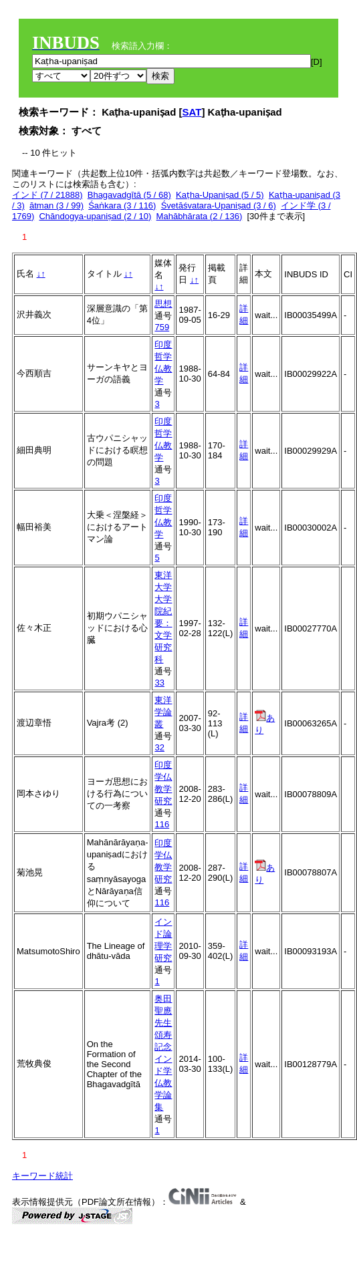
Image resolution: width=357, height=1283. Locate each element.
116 (161, 824)
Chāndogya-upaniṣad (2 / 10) (95, 216)
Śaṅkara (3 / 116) (122, 205)
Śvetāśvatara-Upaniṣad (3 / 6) (218, 205)
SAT (192, 112)
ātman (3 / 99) (56, 205)
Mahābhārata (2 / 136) (199, 216)
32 (159, 747)
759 (161, 327)
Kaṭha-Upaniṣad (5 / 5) (220, 195)
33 (159, 683)
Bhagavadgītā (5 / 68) (129, 195)
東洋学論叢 (163, 712)
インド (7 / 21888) (47, 195)
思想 (163, 304)
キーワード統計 (42, 1176)
